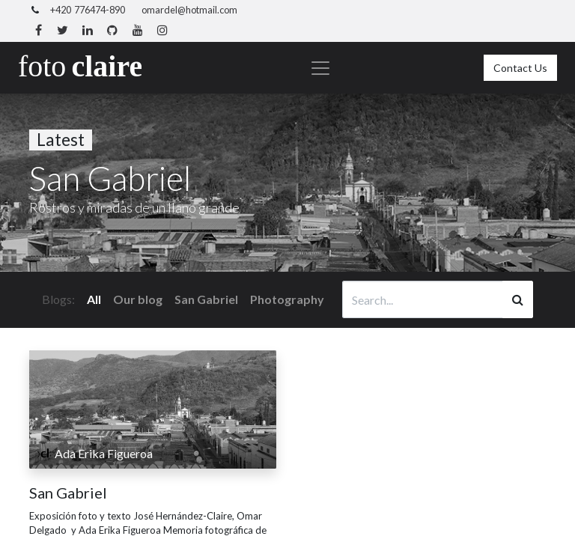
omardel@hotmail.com (189, 10)
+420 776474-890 (87, 10)
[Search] (517, 299)
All (94, 299)
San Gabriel (68, 493)
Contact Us (520, 67)
